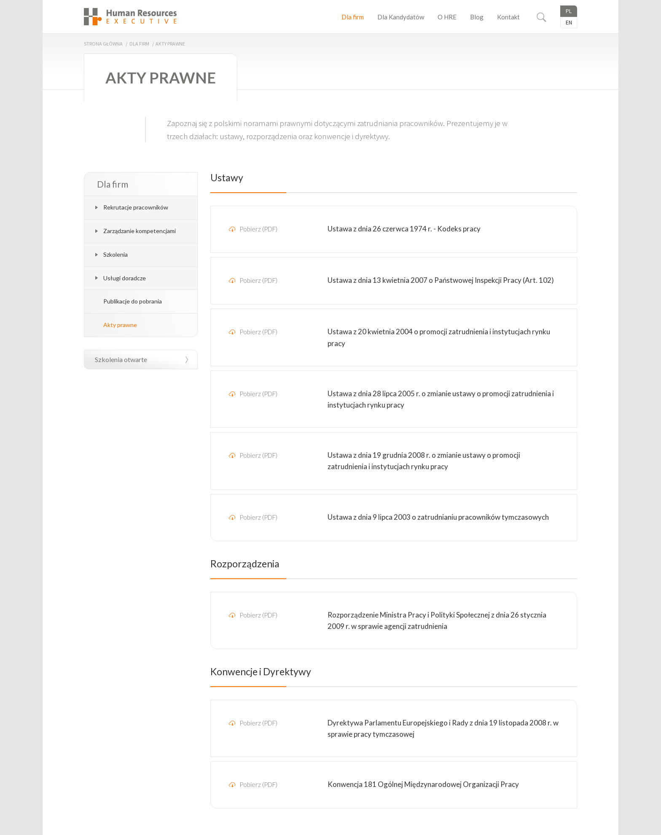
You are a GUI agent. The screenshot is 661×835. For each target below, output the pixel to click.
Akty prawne (120, 324)
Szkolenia (115, 254)
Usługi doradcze (124, 278)
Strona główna (103, 43)
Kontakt (508, 17)
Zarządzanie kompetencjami (139, 230)
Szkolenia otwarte (121, 359)
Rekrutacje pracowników (135, 207)
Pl (569, 11)
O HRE (447, 17)
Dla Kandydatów (400, 17)
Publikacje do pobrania (132, 301)
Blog (477, 17)
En (569, 22)
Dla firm (352, 17)
